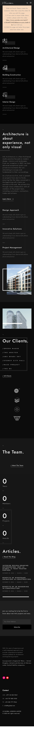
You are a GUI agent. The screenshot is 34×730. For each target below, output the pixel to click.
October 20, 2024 (8, 573)
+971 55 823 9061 (12, 695)
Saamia (19, 573)
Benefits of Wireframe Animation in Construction (17, 578)
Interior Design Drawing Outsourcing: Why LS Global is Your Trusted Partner (16, 568)
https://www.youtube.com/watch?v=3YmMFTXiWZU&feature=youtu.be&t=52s (17, 22)
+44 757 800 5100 (11, 698)
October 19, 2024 (8, 582)
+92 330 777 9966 (11, 702)
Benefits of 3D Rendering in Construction (16, 587)
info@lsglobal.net (9, 705)
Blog (26, 573)
